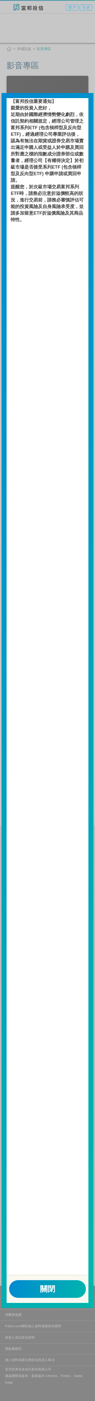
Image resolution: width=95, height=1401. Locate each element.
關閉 (47, 1289)
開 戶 (72, 7)
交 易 (86, 7)
